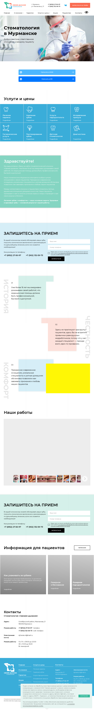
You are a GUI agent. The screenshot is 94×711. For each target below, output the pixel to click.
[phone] (69, 247)
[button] (80, 5)
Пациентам (66, 13)
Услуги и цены (43, 13)
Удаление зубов (30, 116)
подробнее (8, 589)
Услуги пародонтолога (57, 116)
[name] (69, 241)
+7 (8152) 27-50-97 (54, 4)
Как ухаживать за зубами (17, 575)
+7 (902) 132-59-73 (54, 6)
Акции (55, 13)
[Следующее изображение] (85, 478)
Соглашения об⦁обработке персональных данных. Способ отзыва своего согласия (69, 253)
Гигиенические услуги (40, 682)
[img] (6, 109)
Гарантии (30, 13)
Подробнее (7, 120)
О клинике (18, 13)
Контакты (78, 13)
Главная (7, 13)
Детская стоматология (56, 135)
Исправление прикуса (79, 116)
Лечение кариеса (7, 116)
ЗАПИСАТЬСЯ (56, 259)
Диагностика (79, 134)
